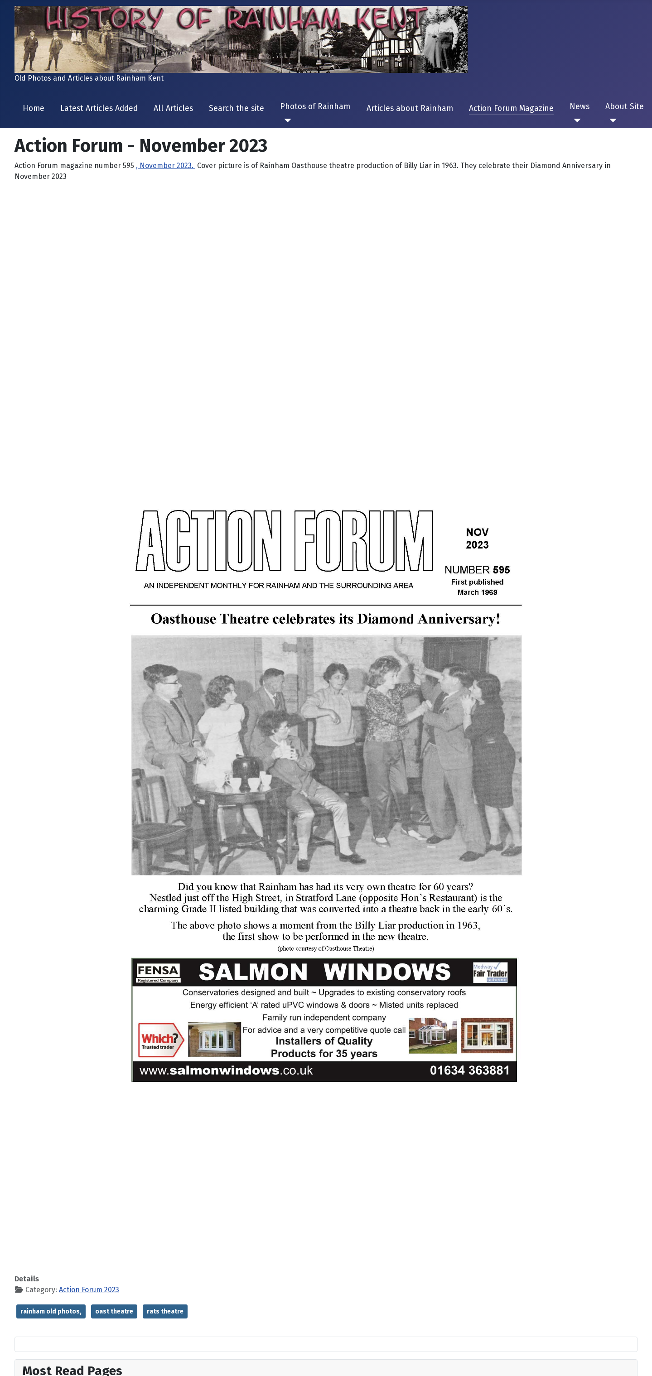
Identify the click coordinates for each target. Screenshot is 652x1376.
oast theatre (114, 1311)
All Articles (173, 108)
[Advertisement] (326, 252)
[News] (575, 120)
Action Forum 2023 (89, 1289)
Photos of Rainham (315, 106)
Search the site (236, 108)
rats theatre (165, 1311)
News (579, 106)
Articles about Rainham (410, 108)
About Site (624, 106)
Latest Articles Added (99, 108)
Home (33, 108)
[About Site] (611, 120)
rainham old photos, (51, 1311)
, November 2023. (165, 165)
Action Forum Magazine (511, 108)
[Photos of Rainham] (285, 120)
